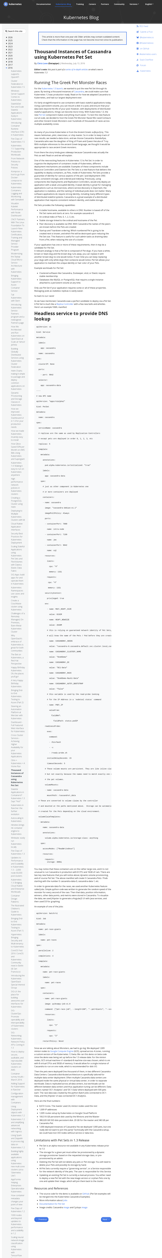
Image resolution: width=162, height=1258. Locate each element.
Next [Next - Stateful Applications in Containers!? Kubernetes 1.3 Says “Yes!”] (106, 1219)
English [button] (148, 4)
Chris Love (42, 63)
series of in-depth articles (77, 69)
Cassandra (79, 91)
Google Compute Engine (61, 1051)
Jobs (65, 1200)
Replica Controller (64, 304)
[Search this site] (15, 31)
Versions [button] (133, 4)
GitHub (85, 1193)
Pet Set (42, 114)
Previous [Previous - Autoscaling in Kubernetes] (41, 1219)
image (66, 1207)
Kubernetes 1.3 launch (52, 88)
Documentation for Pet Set (52, 1203)
